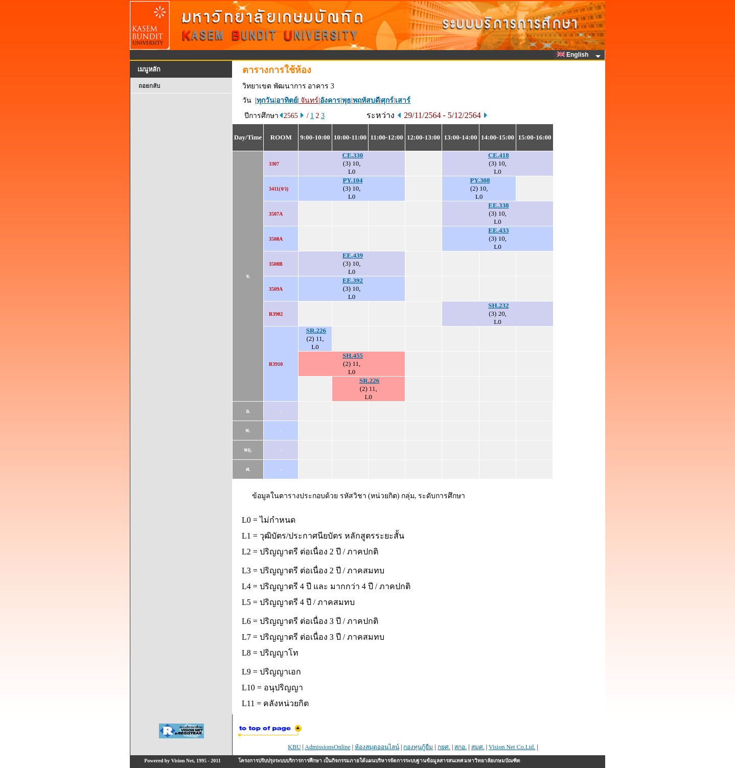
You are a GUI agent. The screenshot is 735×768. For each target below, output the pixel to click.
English (574, 54)
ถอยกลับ (149, 86)
